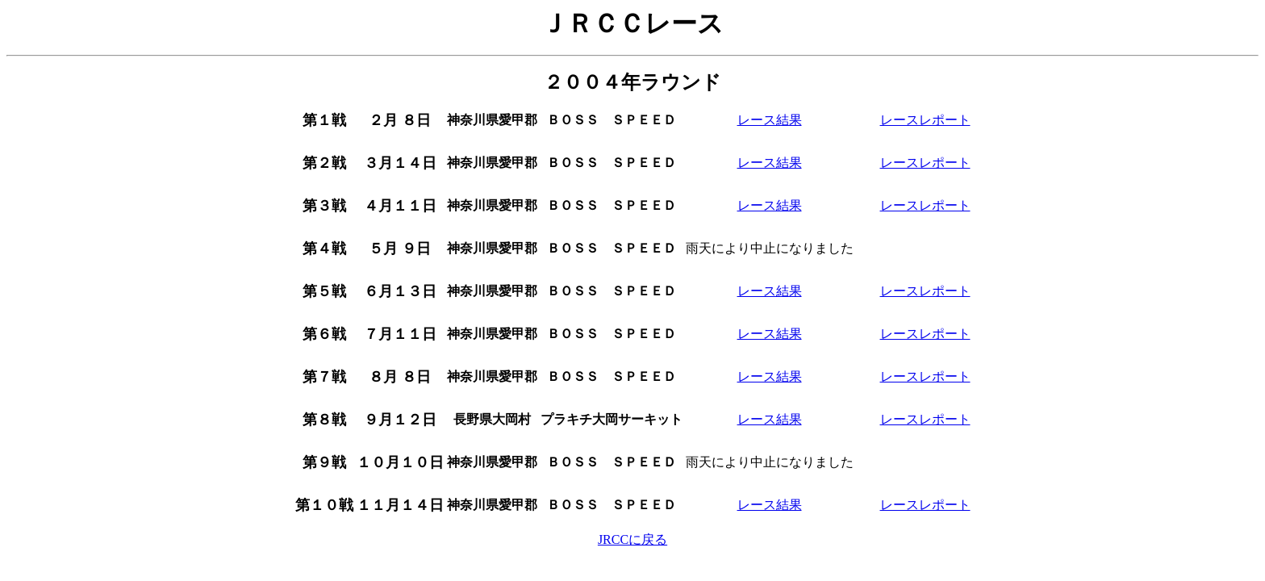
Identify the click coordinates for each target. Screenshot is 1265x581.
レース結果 (769, 120)
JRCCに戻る (632, 539)
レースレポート (925, 120)
